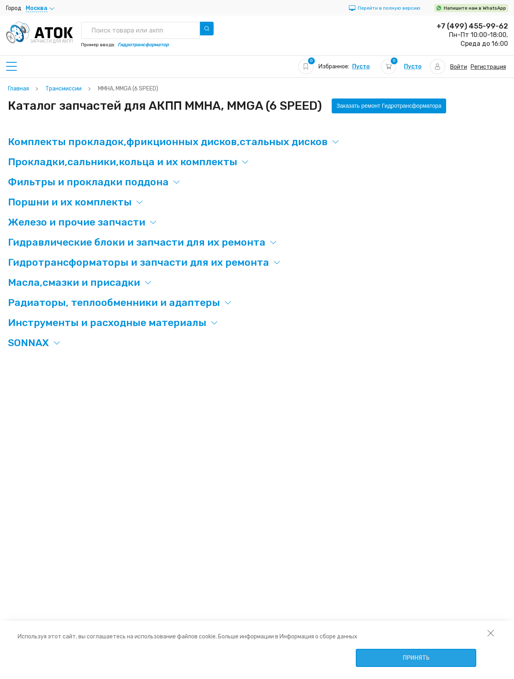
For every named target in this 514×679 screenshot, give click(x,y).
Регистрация (488, 67)
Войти (458, 67)
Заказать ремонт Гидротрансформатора (389, 106)
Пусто (361, 66)
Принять (416, 657)
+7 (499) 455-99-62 (472, 26)
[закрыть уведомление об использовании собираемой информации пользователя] (490, 632)
